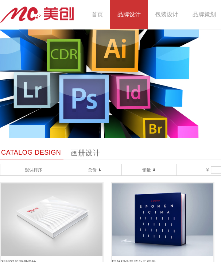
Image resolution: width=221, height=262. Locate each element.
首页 (97, 14)
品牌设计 (129, 14)
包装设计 (166, 14)
